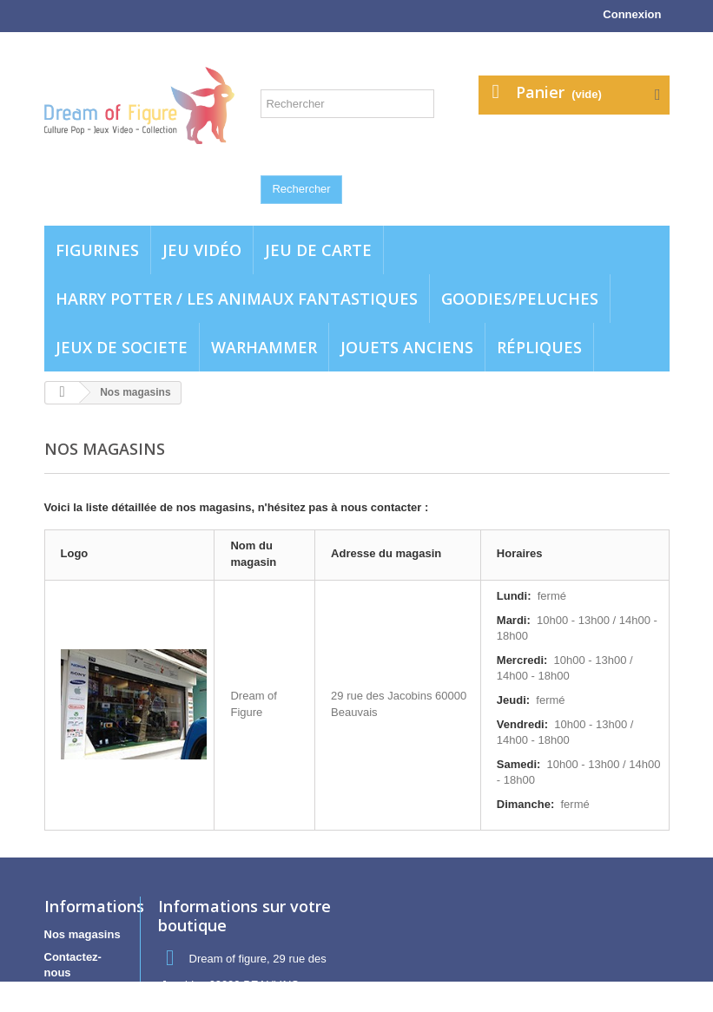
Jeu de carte (318, 250)
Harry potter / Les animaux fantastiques (237, 298)
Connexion (632, 14)
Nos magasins (82, 934)
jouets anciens (406, 347)
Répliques (539, 347)
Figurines (97, 250)
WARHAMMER (264, 347)
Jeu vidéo (201, 250)
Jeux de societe (122, 347)
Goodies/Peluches (519, 298)
